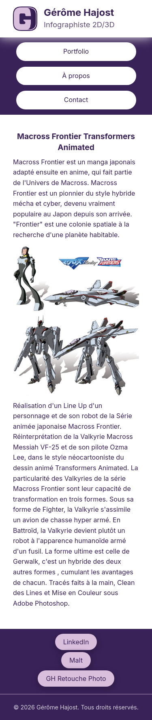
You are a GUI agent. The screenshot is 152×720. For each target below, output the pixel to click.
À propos (76, 76)
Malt (76, 660)
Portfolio (76, 51)
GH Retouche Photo (76, 678)
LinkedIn (76, 642)
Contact (76, 100)
